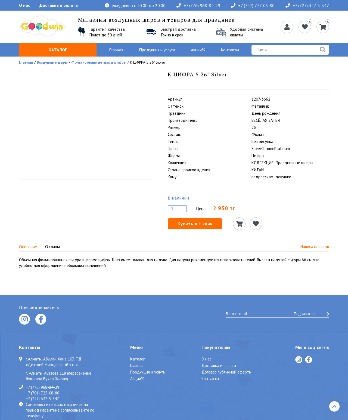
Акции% (198, 49)
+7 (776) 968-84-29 (198, 5)
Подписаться (311, 314)
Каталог (58, 49)
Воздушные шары (52, 62)
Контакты (230, 49)
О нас (24, 5)
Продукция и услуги (157, 49)
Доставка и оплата (58, 5)
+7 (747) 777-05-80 (253, 5)
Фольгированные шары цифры (98, 62)
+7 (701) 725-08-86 (42, 393)
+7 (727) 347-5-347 (307, 5)
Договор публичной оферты (226, 372)
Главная (116, 49)
